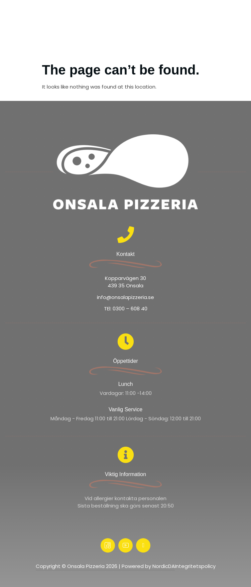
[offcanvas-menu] (239, 15)
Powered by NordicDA (148, 566)
